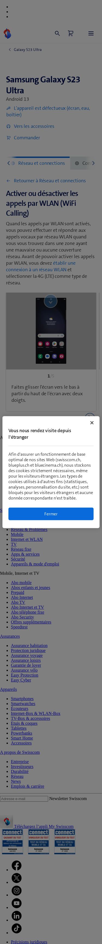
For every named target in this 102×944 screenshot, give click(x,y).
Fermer (51, 513)
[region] (50, 472)
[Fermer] (92, 423)
